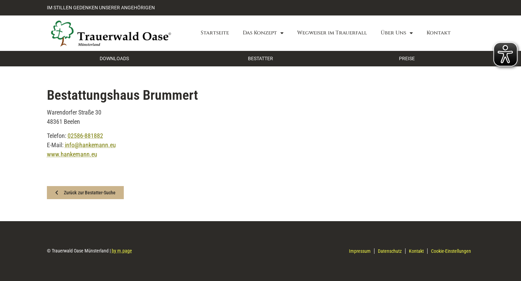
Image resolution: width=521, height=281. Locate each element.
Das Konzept (263, 33)
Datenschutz (390, 251)
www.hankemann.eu (72, 154)
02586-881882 (85, 135)
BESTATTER (260, 58)
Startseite (215, 32)
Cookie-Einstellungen (451, 251)
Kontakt (439, 32)
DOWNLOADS (114, 58)
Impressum (360, 251)
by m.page (122, 250)
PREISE (407, 58)
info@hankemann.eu (90, 145)
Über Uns (397, 33)
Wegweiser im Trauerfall (332, 32)
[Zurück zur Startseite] (110, 33)
